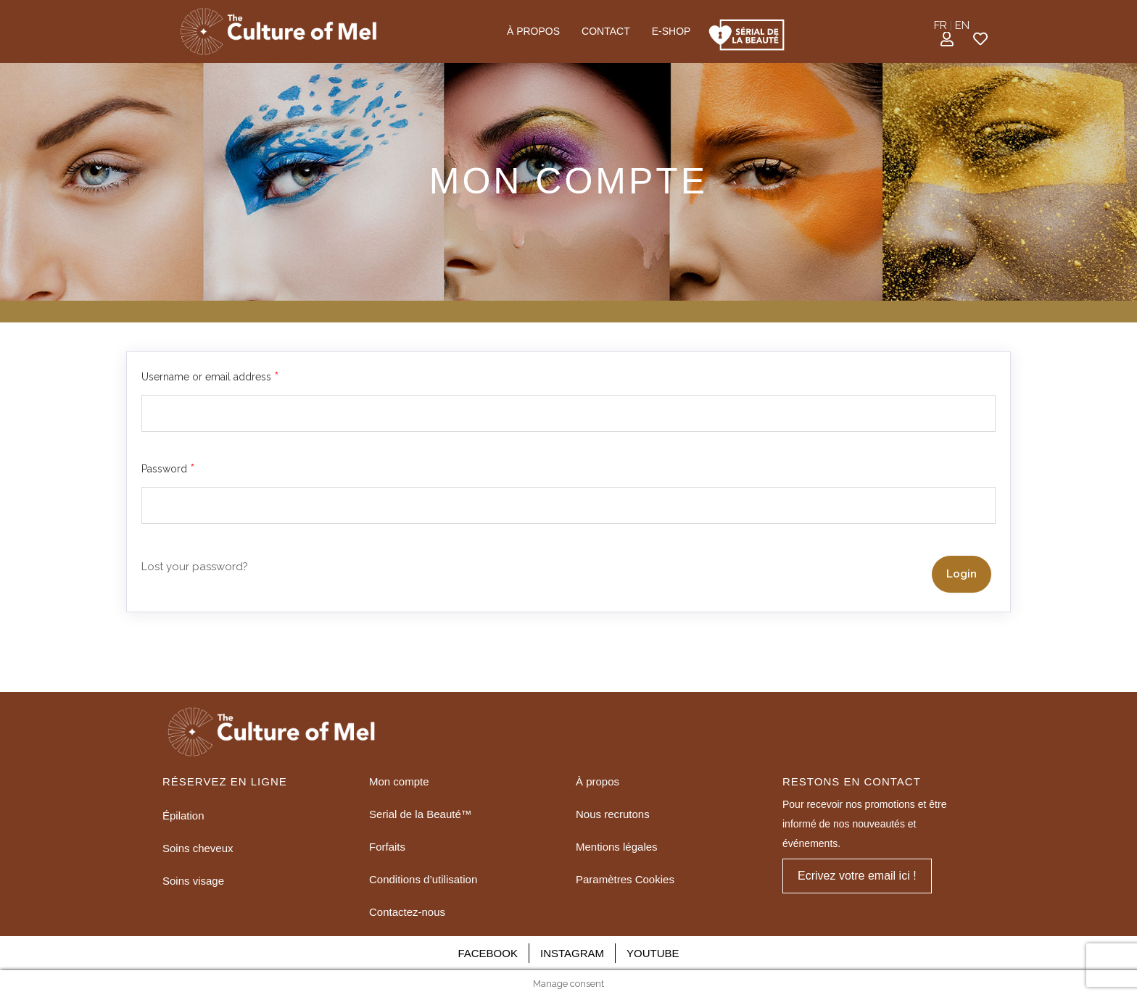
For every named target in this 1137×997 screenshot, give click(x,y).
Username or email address (210, 377)
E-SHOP (671, 31)
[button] (857, 876)
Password (168, 469)
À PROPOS (533, 31)
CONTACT (606, 31)
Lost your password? (194, 566)
